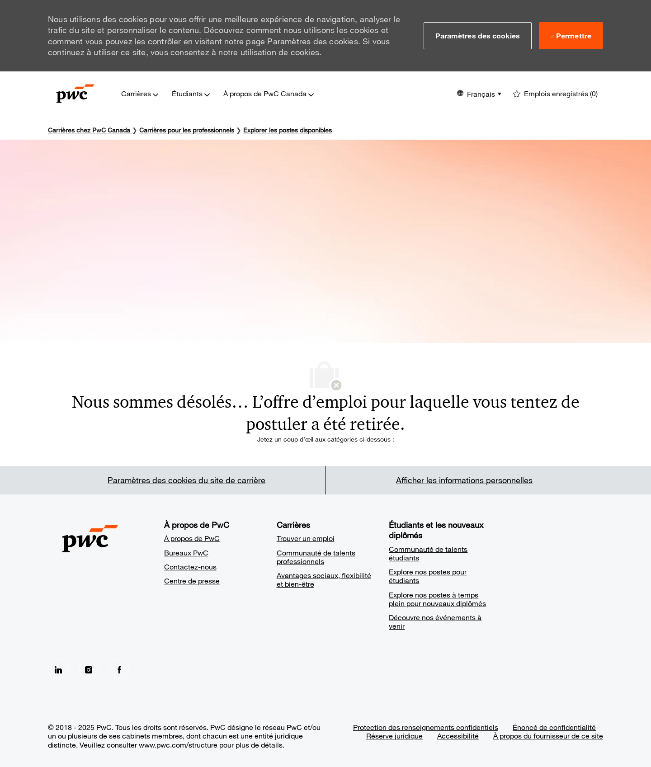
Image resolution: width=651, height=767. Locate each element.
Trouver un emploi (306, 538)
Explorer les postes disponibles (287, 130)
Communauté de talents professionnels (316, 556)
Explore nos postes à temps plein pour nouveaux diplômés (437, 598)
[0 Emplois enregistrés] (555, 93)
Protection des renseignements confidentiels (425, 727)
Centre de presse (192, 580)
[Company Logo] (75, 93)
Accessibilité (458, 735)
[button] (478, 35)
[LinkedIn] (58, 669)
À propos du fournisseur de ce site (548, 735)
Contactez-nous (190, 566)
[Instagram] (89, 669)
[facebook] (119, 669)
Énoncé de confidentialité (554, 727)
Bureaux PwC (186, 552)
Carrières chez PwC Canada (89, 130)
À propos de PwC (192, 538)
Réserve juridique (394, 735)
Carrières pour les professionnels (186, 130)
